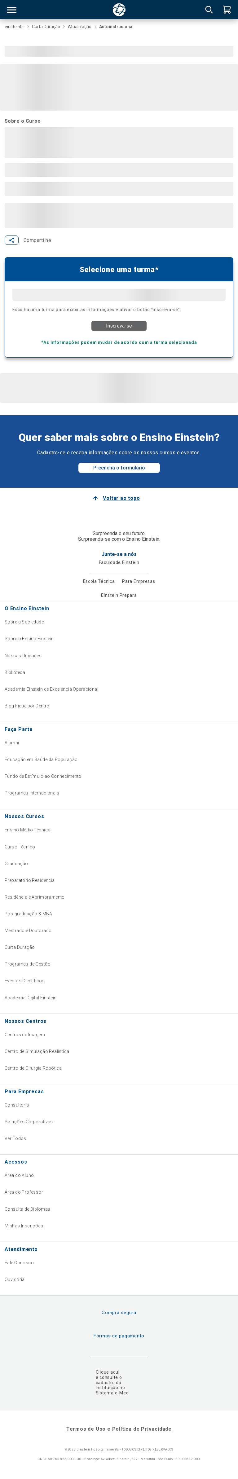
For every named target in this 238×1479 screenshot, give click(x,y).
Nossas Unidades (23, 655)
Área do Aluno (19, 1175)
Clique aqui (108, 1372)
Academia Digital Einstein (31, 997)
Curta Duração (20, 947)
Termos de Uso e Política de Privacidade (119, 1429)
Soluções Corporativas (29, 1121)
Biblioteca (15, 672)
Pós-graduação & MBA (28, 913)
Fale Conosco (19, 1262)
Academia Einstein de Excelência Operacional (51, 689)
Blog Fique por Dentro (27, 705)
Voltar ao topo (121, 498)
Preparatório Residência (30, 880)
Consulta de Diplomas (27, 1209)
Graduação (16, 863)
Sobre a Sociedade (24, 621)
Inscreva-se (119, 326)
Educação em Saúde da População (41, 759)
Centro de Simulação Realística (37, 1051)
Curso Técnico (20, 846)
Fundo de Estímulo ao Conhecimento (43, 776)
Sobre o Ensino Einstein (29, 638)
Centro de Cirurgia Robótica (33, 1068)
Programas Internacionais (32, 792)
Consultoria (17, 1105)
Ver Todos (15, 1138)
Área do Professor (24, 1192)
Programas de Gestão (28, 964)
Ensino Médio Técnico (28, 829)
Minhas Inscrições (24, 1225)
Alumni (12, 742)
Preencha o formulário (119, 468)
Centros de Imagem (25, 1034)
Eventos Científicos (25, 980)
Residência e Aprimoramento (35, 897)
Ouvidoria (15, 1279)
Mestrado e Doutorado (28, 930)
